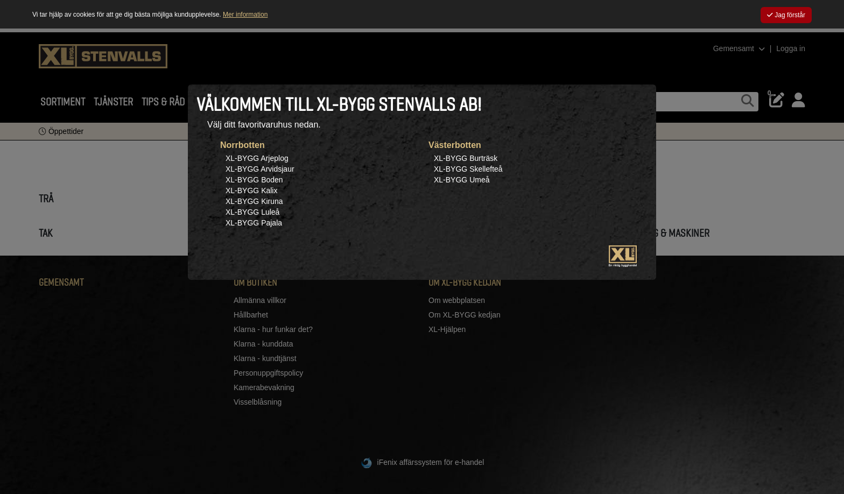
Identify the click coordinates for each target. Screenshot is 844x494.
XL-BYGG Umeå (461, 179)
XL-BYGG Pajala (254, 222)
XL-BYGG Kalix (251, 190)
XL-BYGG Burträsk (465, 158)
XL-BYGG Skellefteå (468, 169)
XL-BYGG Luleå (252, 212)
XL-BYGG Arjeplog (257, 158)
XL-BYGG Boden (254, 179)
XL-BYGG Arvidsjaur (260, 169)
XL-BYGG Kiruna (254, 201)
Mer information (245, 14)
